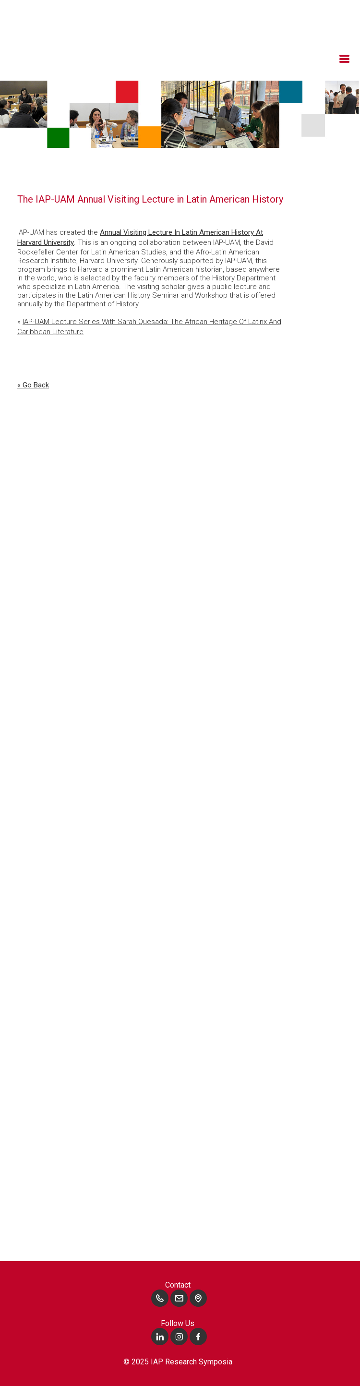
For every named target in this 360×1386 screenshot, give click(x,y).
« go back (33, 385)
